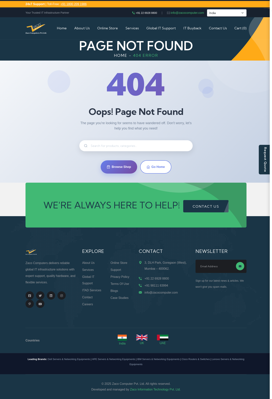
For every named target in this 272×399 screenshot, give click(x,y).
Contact (87, 297)
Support (115, 269)
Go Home (156, 167)
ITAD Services (91, 290)
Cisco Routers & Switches (196, 359)
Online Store (107, 28)
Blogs (114, 290)
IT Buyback (192, 28)
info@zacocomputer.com (187, 12)
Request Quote (265, 159)
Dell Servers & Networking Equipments (69, 359)
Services (132, 28)
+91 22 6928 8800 (146, 12)
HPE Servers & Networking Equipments (113, 359)
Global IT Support (161, 28)
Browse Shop (119, 167)
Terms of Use (119, 283)
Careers (87, 304)
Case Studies (119, 297)
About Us (82, 28)
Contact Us (218, 28)
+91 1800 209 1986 (73, 4)
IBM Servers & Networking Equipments (158, 359)
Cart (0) (240, 28)
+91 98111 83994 (156, 285)
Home (62, 28)
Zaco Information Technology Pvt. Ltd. (155, 389)
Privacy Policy (119, 276)
